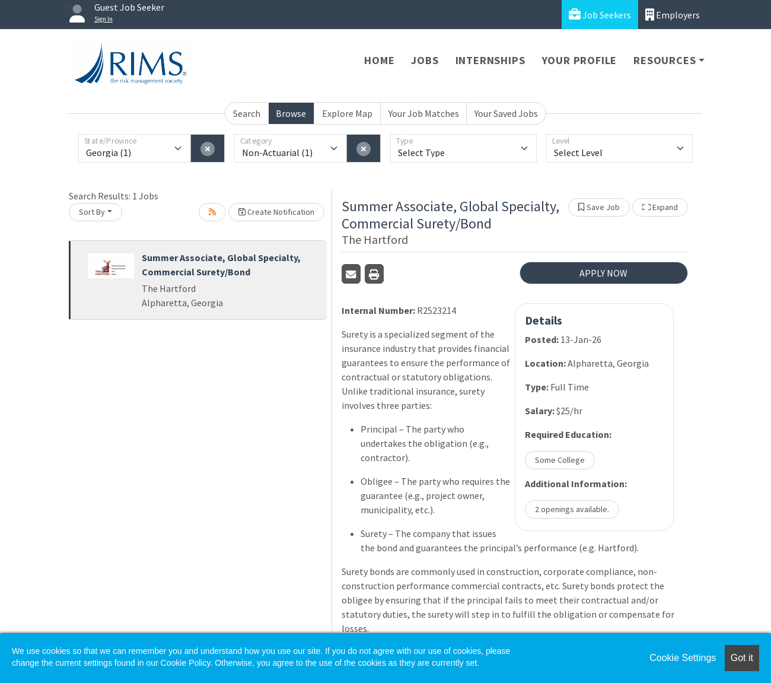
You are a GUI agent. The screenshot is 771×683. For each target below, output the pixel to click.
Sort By (92, 212)
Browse (291, 113)
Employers (672, 14)
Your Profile (579, 60)
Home (379, 60)
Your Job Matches (423, 113)
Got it (742, 658)
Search (246, 113)
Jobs (424, 60)
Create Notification (276, 212)
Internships (490, 60)
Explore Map (347, 113)
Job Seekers (600, 14)
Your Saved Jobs (506, 113)
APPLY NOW (603, 273)
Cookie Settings (682, 658)
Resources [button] (664, 60)
